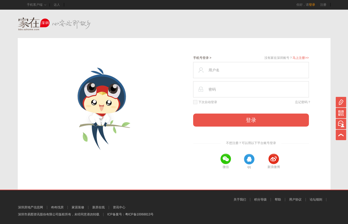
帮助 (278, 199)
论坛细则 (316, 199)
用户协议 (295, 199)
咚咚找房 (57, 207)
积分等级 (260, 199)
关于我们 (240, 199)
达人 (57, 5)
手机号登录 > (202, 58)
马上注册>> (300, 58)
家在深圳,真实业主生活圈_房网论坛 (63, 23)
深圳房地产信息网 (30, 207)
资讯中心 (119, 207)
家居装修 (78, 207)
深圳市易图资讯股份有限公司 (38, 214)
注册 (323, 5)
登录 (312, 5)
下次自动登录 (205, 102)
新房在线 (98, 207)
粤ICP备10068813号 (139, 214)
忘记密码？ (303, 102)
